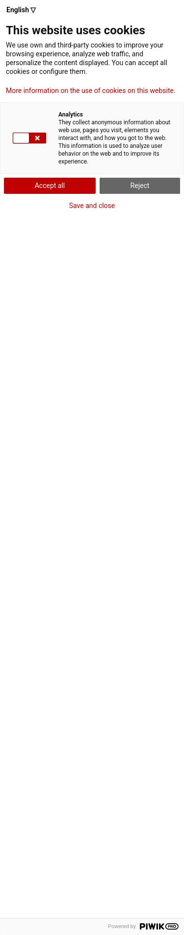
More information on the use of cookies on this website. (91, 90)
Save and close (92, 206)
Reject (140, 185)
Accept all (50, 185)
